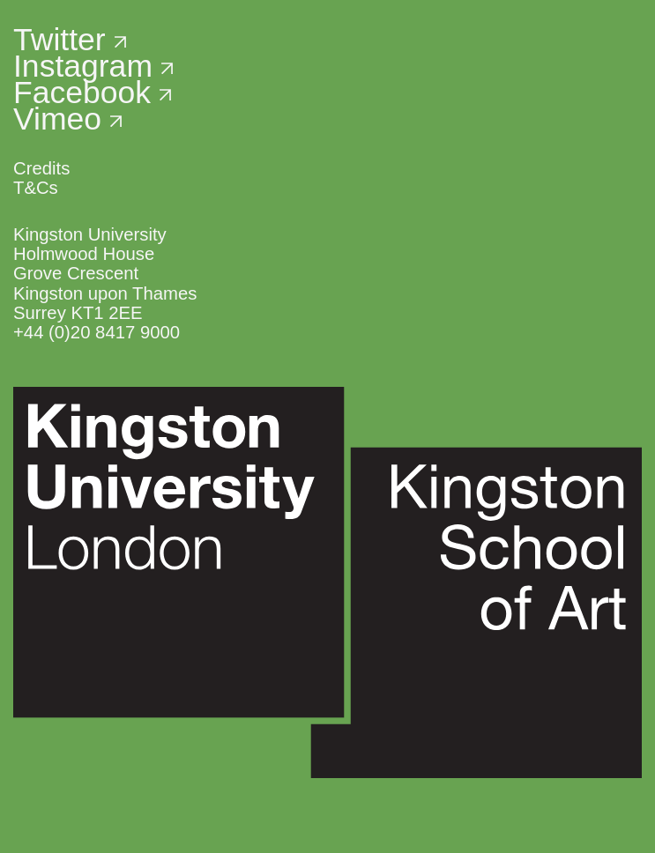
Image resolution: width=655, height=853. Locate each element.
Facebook (92, 92)
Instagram (93, 66)
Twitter (69, 39)
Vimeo (67, 119)
